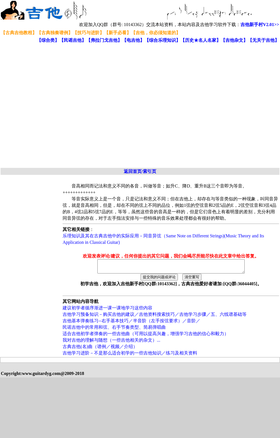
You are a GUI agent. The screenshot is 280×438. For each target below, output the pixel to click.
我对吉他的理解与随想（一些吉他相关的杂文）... (111, 342)
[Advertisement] (60, 105)
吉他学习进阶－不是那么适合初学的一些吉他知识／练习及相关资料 (130, 355)
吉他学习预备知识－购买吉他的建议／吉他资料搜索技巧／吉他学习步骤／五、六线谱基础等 (155, 316)
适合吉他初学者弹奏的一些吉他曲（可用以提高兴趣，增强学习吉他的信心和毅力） (146, 336)
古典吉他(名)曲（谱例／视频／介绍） (100, 349)
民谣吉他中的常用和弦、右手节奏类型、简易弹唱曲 (114, 329)
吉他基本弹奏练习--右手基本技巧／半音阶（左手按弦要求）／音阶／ (131, 323)
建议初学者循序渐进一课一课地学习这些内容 (107, 310)
